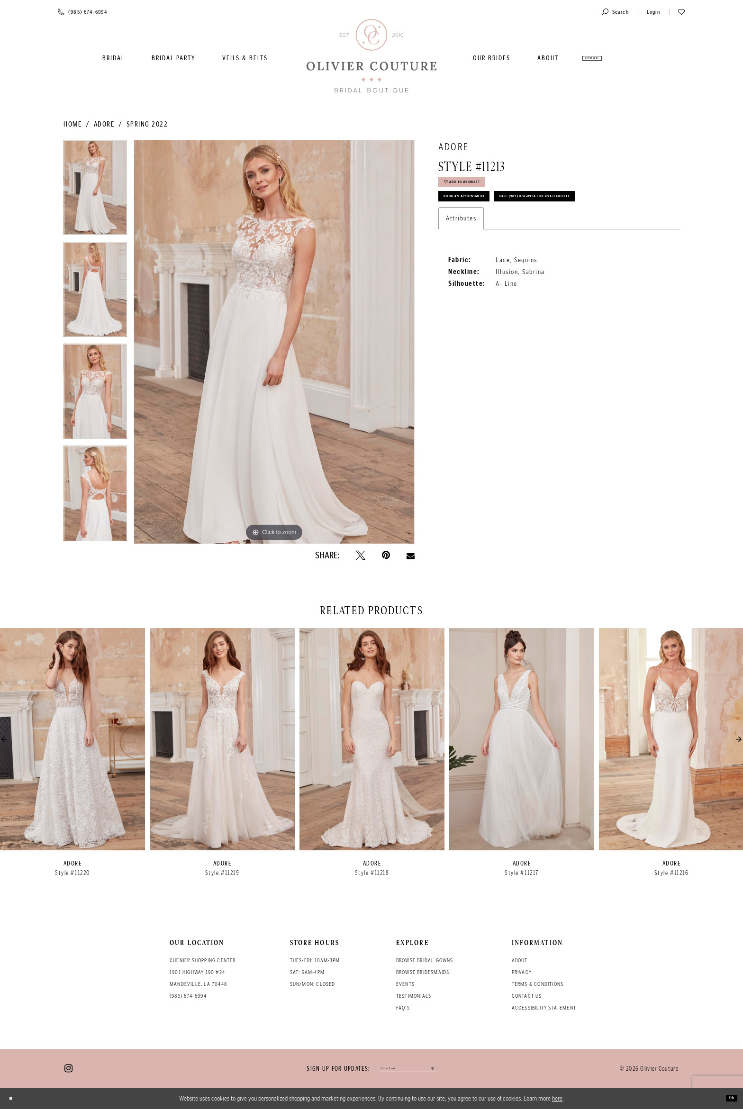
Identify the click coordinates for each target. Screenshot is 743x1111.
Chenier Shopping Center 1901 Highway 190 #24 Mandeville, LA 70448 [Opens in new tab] (203, 972)
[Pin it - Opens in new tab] (386, 555)
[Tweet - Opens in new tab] (360, 555)
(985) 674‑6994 (188, 996)
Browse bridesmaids (423, 972)
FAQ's (403, 1007)
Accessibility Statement (544, 1007)
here (557, 1100)
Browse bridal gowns (424, 960)
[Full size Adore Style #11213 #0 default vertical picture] (274, 341)
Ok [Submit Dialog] (728, 1100)
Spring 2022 (147, 124)
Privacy (522, 972)
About (520, 960)
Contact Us (527, 996)
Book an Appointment (484, 213)
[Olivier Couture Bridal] (371, 56)
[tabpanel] (95, 191)
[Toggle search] (615, 11)
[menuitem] (113, 58)
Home (72, 124)
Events (405, 984)
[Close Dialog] (15, 1100)
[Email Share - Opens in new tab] (411, 555)
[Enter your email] (408, 1069)
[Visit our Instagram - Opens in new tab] (68, 1069)
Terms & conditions (538, 984)
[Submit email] (452, 1069)
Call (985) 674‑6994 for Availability (509, 237)
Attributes (461, 263)
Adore (104, 124)
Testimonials (413, 996)
